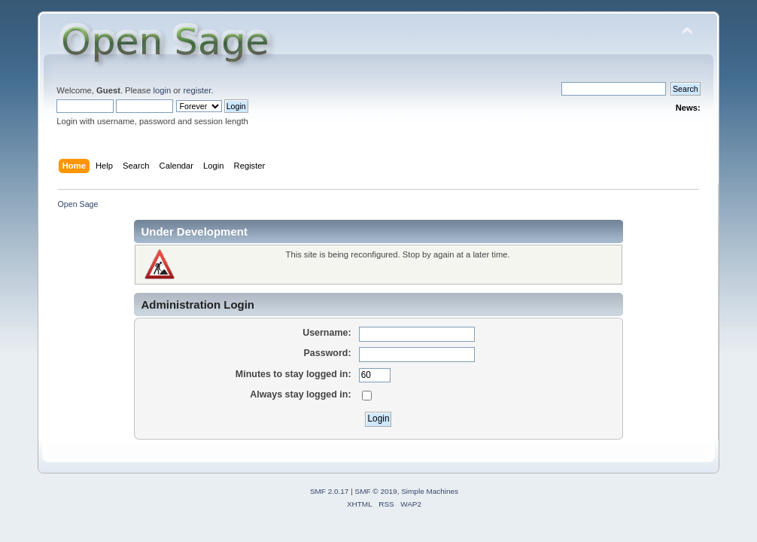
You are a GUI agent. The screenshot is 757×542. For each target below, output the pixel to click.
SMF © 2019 (376, 491)
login (163, 90)
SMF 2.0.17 (329, 491)
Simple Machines (429, 491)
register (197, 90)
